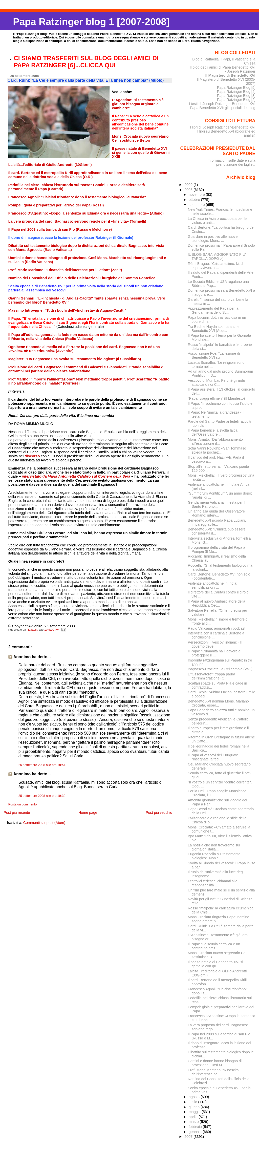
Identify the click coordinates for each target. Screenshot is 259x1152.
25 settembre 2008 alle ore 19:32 (42, 796)
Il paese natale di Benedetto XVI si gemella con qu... (215, 964)
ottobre (195, 200)
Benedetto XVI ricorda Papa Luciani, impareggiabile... (217, 522)
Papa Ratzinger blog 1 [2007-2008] (91, 21)
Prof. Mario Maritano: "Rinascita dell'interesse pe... (213, 1072)
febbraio (196, 1127)
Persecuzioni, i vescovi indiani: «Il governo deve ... (215, 644)
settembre (197, 205)
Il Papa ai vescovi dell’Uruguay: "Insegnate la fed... (213, 757)
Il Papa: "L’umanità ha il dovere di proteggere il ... (215, 653)
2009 (188, 185)
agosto (195, 1097)
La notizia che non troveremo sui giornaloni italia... (214, 847)
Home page (87, 812)
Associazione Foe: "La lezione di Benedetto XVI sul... (214, 355)
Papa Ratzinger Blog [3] (236, 96)
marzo (194, 1122)
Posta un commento (22, 804)
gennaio (196, 1132)
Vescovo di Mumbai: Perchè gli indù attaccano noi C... (216, 382)
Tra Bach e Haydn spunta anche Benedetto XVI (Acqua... (214, 329)
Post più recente (17, 812)
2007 (188, 1137)
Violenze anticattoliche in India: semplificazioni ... (213, 585)
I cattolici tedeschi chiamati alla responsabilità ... (213, 883)
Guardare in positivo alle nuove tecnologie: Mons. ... (213, 238)
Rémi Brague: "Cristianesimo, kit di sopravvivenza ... (216, 266)
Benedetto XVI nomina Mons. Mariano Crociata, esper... (218, 703)
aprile (194, 1117)
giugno (195, 1107)
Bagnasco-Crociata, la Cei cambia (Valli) (220, 669)
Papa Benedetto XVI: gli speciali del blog (222, 108)
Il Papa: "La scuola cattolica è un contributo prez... (214, 946)
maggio (195, 1112)
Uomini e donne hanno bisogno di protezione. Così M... (215, 1063)
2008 (188, 190)
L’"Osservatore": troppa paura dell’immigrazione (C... (211, 676)
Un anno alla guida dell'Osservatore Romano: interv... (216, 513)
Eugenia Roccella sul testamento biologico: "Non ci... (214, 856)
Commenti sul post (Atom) (44, 823)
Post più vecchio (159, 812)
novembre (197, 195)
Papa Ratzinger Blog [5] (236, 88)
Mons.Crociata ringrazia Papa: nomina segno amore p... (218, 919)
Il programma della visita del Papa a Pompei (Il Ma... (216, 549)
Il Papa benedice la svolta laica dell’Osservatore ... (213, 432)
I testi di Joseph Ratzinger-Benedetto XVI (222, 104)
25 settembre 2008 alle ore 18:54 (42, 765)
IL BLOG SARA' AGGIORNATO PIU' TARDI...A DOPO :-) (217, 256)
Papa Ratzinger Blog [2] (236, 100)
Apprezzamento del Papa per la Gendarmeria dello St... (213, 310)
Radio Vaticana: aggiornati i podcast (217, 628)
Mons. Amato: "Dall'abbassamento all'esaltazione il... (215, 441)
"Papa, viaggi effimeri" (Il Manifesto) (216, 398)
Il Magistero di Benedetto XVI (230, 75)
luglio (193, 1102)
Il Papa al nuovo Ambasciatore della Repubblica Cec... (216, 603)
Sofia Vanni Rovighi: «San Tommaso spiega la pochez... (217, 450)
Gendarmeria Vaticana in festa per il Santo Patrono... (216, 504)
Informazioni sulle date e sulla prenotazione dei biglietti (231, 162)
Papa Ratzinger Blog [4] (236, 92)
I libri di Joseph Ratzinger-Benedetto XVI (222, 127)
